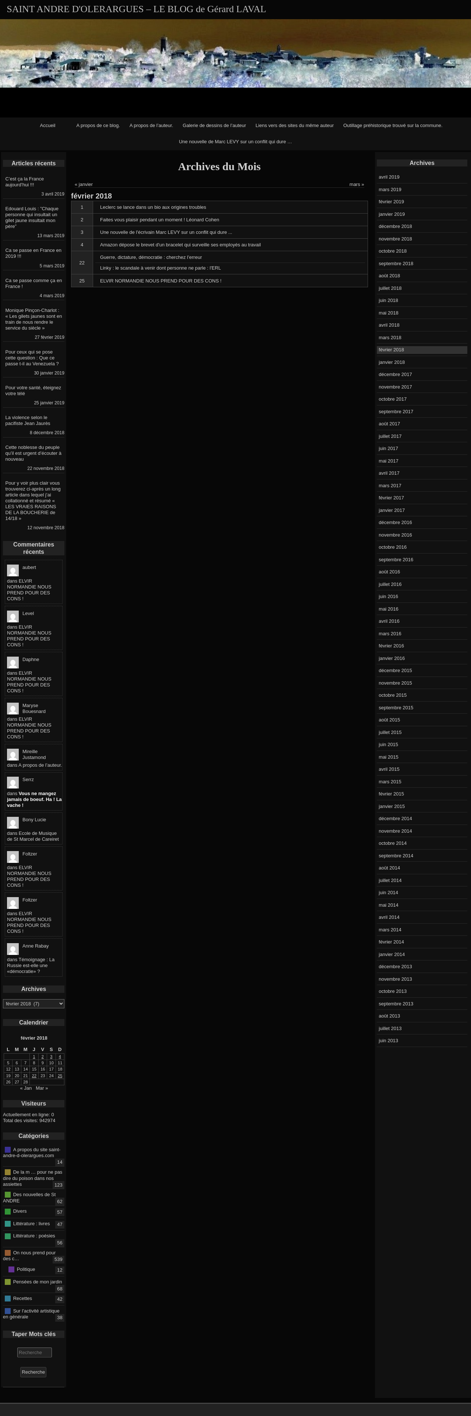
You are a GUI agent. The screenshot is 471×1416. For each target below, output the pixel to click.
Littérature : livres (31, 1223)
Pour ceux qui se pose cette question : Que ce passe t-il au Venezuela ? (32, 357)
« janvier (84, 184)
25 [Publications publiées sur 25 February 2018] (60, 1076)
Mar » (42, 1088)
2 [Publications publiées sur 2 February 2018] (43, 1056)
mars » (357, 184)
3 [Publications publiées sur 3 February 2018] (51, 1056)
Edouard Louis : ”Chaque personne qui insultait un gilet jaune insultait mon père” (32, 217)
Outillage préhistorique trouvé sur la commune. (393, 125)
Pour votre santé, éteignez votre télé (33, 390)
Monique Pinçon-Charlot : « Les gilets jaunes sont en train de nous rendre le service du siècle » (34, 319)
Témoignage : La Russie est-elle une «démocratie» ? (30, 965)
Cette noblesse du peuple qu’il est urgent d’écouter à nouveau (33, 453)
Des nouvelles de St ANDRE (29, 1198)
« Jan (26, 1088)
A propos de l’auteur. (151, 125)
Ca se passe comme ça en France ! (34, 283)
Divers (20, 1211)
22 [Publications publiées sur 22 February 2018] (34, 1076)
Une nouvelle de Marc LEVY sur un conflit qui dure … (235, 141)
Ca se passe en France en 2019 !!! (33, 253)
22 (82, 263)
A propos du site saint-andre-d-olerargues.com (31, 1152)
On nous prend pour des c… (29, 1255)
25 (82, 281)
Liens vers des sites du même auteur (295, 125)
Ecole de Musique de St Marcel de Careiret (33, 836)
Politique (26, 1269)
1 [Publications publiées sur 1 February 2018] (34, 1056)
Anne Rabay (35, 946)
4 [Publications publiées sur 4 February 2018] (60, 1056)
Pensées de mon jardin (37, 1281)
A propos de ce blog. (98, 125)
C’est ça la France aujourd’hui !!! (25, 181)
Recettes (22, 1298)
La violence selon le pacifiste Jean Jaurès (28, 420)
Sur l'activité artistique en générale (31, 1314)
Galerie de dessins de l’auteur (214, 125)
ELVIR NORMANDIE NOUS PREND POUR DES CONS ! (29, 589)
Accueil (48, 125)
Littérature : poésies (34, 1235)
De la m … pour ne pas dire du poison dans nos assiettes (32, 1178)
